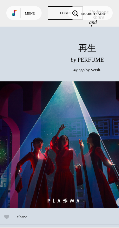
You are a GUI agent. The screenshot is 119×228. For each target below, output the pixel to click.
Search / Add (88, 13)
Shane (22, 216)
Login (65, 13)
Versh (95, 69)
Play (63, 144)
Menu (30, 13)
